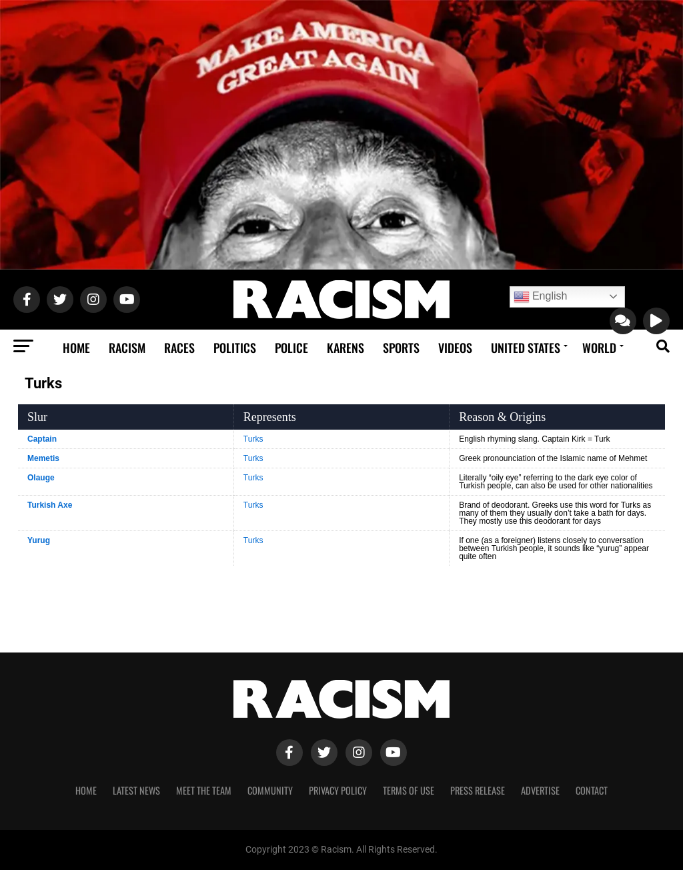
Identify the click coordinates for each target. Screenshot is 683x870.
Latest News (136, 790)
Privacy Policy (338, 790)
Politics (234, 347)
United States (525, 347)
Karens (345, 347)
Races (179, 347)
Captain (42, 439)
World (599, 347)
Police (291, 347)
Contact (592, 790)
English (541, 297)
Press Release (477, 790)
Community (270, 790)
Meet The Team (203, 790)
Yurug (38, 540)
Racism (127, 347)
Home (76, 347)
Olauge (41, 477)
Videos (455, 347)
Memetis (43, 458)
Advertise (540, 790)
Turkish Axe (49, 505)
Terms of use (408, 790)
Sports (401, 347)
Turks (253, 439)
